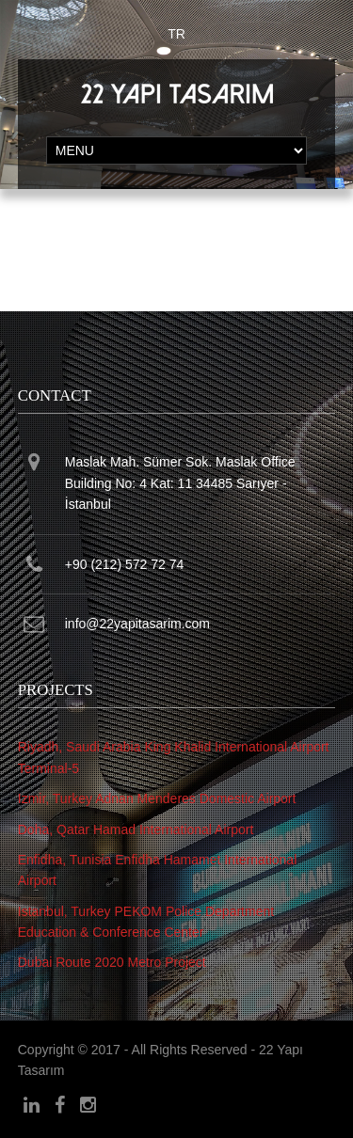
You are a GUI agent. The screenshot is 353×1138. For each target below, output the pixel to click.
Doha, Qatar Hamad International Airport (136, 829)
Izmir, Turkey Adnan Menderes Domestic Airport (157, 798)
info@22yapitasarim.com (137, 623)
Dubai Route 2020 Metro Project (112, 962)
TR (176, 33)
